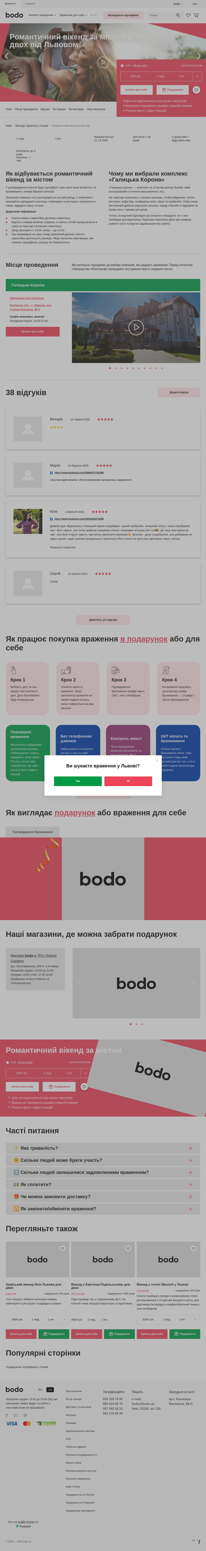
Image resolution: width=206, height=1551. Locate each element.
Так (78, 781)
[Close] (157, 760)
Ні (128, 781)
